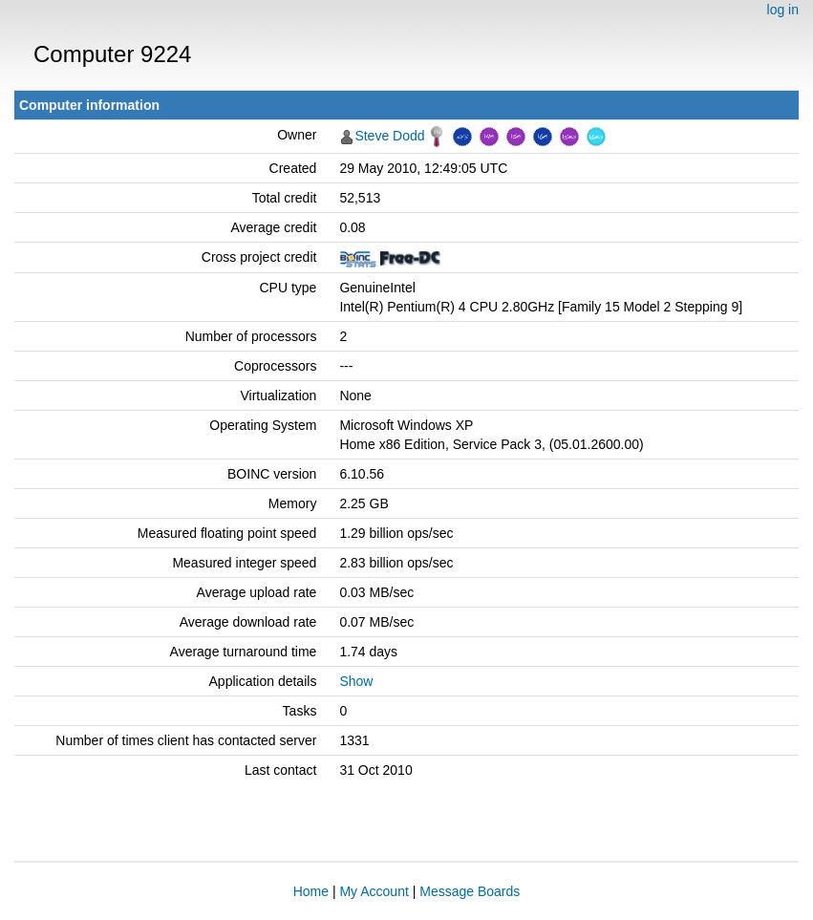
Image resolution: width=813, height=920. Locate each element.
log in (783, 9)
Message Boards (469, 891)
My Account (373, 891)
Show (356, 681)
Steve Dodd (389, 135)
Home (311, 891)
